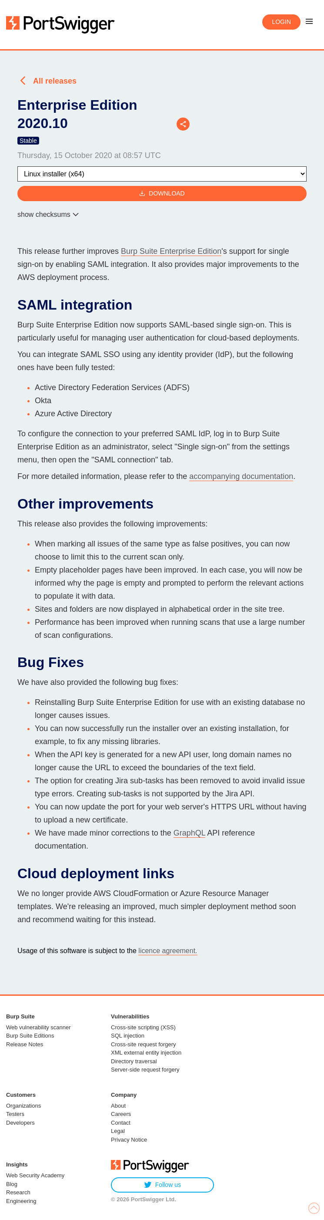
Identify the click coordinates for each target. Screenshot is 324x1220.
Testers (15, 1114)
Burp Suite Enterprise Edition (171, 251)
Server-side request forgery (145, 1069)
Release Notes (24, 1044)
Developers (20, 1122)
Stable (28, 140)
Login (281, 21)
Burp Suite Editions (30, 1035)
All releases (55, 81)
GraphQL (189, 833)
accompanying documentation (241, 476)
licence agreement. (167, 950)
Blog (11, 1184)
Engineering (21, 1201)
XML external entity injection (146, 1052)
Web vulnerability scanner (38, 1027)
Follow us (162, 1185)
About (118, 1105)
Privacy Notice (129, 1139)
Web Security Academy (35, 1175)
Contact (120, 1122)
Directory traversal (134, 1061)
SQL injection (127, 1035)
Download (161, 193)
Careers (121, 1114)
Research (18, 1192)
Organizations (23, 1105)
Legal (118, 1131)
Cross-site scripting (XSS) (143, 1027)
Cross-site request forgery (143, 1044)
